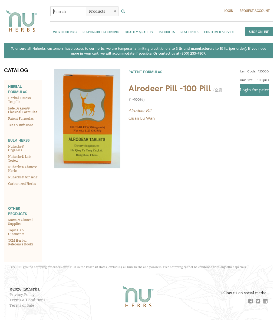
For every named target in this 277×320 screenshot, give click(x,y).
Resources (189, 32)
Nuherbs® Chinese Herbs (22, 169)
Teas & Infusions (20, 125)
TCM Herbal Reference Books (20, 242)
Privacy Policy (22, 294)
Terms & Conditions (27, 299)
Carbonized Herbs (22, 183)
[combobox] (68, 11)
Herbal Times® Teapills (19, 100)
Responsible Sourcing (101, 32)
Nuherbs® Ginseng (22, 177)
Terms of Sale (21, 305)
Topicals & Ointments (16, 232)
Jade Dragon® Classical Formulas (22, 110)
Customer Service (219, 32)
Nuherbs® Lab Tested (19, 158)
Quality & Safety (139, 32)
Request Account (255, 10)
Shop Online (259, 31)
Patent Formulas (21, 118)
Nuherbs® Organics (16, 148)
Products (167, 32)
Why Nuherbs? (65, 32)
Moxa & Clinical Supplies (20, 222)
